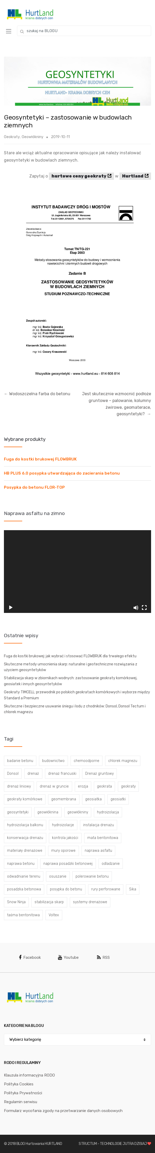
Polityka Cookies (18, 1084)
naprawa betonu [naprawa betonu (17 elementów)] (21, 863)
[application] (77, 571)
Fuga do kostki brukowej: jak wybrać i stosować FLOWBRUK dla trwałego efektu (70, 656)
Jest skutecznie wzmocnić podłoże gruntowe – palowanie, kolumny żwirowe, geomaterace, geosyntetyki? (116, 404)
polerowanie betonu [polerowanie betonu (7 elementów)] (92, 876)
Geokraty (12, 137)
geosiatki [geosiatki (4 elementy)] (118, 799)
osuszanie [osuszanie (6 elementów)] (57, 876)
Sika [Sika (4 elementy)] (132, 889)
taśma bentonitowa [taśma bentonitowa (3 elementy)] (23, 915)
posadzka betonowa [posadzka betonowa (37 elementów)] (24, 889)
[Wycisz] (136, 607)
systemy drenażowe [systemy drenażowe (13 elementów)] (90, 902)
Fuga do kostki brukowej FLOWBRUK (40, 459)
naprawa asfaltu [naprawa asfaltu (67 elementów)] (98, 850)
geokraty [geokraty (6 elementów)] (128, 786)
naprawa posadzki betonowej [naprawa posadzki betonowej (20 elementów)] (68, 863)
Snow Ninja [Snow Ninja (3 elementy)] (16, 902)
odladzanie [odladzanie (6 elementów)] (111, 863)
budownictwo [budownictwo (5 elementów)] (53, 761)
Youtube (68, 957)
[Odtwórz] (10, 607)
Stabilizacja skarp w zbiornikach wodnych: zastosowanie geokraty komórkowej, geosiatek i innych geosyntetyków (70, 681)
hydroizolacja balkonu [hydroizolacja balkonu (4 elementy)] (25, 825)
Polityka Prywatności (23, 1093)
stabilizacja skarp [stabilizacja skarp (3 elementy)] (49, 902)
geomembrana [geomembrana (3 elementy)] (63, 799)
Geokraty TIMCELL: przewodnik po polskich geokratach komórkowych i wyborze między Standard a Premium (77, 695)
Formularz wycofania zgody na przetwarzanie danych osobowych (63, 1110)
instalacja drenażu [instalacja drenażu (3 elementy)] (98, 825)
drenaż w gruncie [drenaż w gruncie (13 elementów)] (54, 786)
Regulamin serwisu (20, 1101)
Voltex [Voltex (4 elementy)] (54, 915)
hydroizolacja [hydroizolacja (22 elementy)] (108, 812)
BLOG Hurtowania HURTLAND (39, 1144)
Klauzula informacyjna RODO (29, 1075)
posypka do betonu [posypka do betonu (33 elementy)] (66, 889)
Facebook (30, 957)
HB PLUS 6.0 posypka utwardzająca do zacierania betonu (62, 473)
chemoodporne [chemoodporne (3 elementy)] (86, 761)
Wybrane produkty (24, 439)
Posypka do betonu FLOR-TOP (34, 487)
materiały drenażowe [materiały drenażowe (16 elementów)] (24, 850)
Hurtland (132, 176)
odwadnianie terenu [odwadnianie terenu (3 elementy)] (23, 876)
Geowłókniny (32, 137)
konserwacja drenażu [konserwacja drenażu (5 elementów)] (25, 838)
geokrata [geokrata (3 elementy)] (104, 786)
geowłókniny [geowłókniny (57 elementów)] (77, 812)
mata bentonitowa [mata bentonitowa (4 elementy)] (102, 838)
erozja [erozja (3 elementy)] (83, 786)
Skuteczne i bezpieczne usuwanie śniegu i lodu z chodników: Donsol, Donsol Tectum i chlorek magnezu (75, 709)
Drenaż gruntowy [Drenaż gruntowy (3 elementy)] (99, 773)
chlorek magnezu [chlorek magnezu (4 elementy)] (122, 761)
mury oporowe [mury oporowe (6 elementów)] (63, 850)
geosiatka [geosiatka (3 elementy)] (93, 799)
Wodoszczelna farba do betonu (37, 393)
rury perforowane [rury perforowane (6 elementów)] (105, 889)
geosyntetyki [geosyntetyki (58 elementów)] (17, 812)
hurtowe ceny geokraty (78, 176)
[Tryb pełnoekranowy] (144, 607)
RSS (103, 957)
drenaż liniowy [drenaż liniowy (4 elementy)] (19, 786)
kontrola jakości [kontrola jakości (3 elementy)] (65, 838)
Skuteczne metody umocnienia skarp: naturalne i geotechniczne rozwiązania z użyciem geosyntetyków (70, 667)
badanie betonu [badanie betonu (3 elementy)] (20, 761)
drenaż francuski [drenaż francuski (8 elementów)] (62, 773)
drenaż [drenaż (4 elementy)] (33, 773)
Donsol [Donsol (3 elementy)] (13, 773)
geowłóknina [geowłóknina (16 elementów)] (47, 812)
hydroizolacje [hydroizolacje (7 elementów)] (63, 825)
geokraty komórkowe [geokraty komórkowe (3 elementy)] (24, 799)
